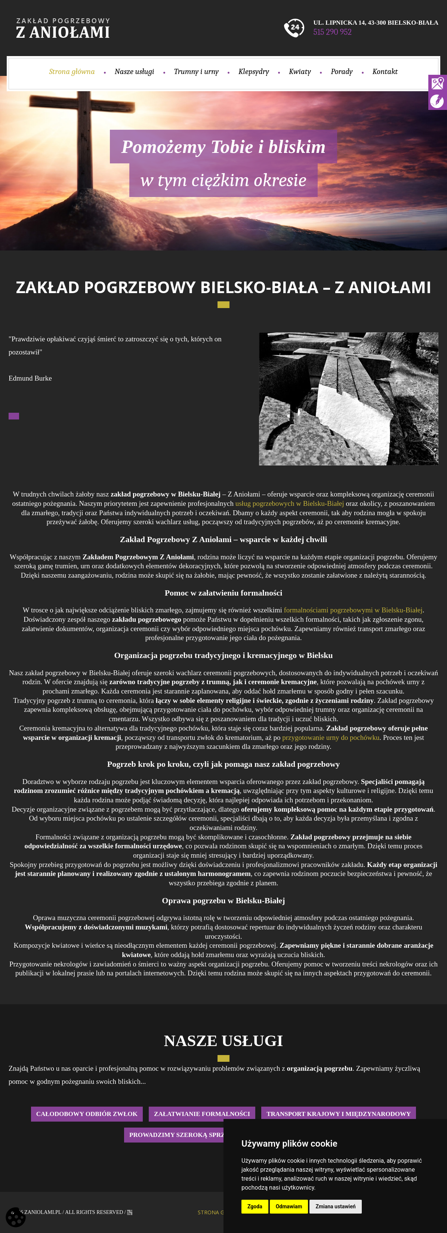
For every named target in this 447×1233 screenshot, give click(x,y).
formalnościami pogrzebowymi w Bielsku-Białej (353, 610)
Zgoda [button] (254, 1206)
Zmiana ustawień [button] (335, 1206)
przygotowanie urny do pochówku (330, 737)
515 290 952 (333, 32)
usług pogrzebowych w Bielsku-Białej (289, 503)
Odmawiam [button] (289, 1206)
